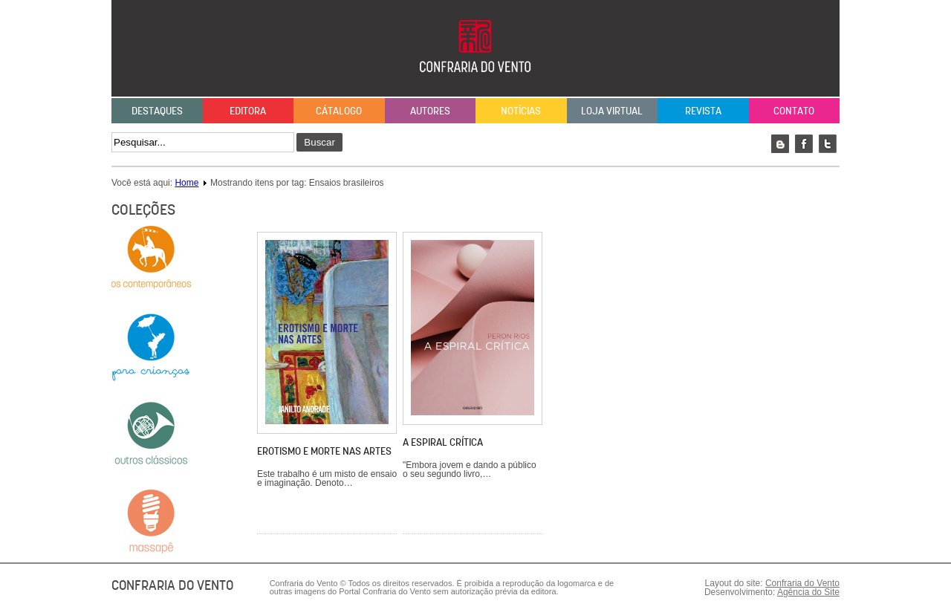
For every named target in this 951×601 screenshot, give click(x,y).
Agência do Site (808, 592)
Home (186, 183)
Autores (430, 110)
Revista (703, 110)
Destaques (157, 110)
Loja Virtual (612, 110)
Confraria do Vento (802, 583)
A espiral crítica (443, 442)
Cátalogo (339, 110)
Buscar (319, 142)
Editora (248, 110)
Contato (793, 110)
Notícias (521, 110)
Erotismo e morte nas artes (324, 451)
